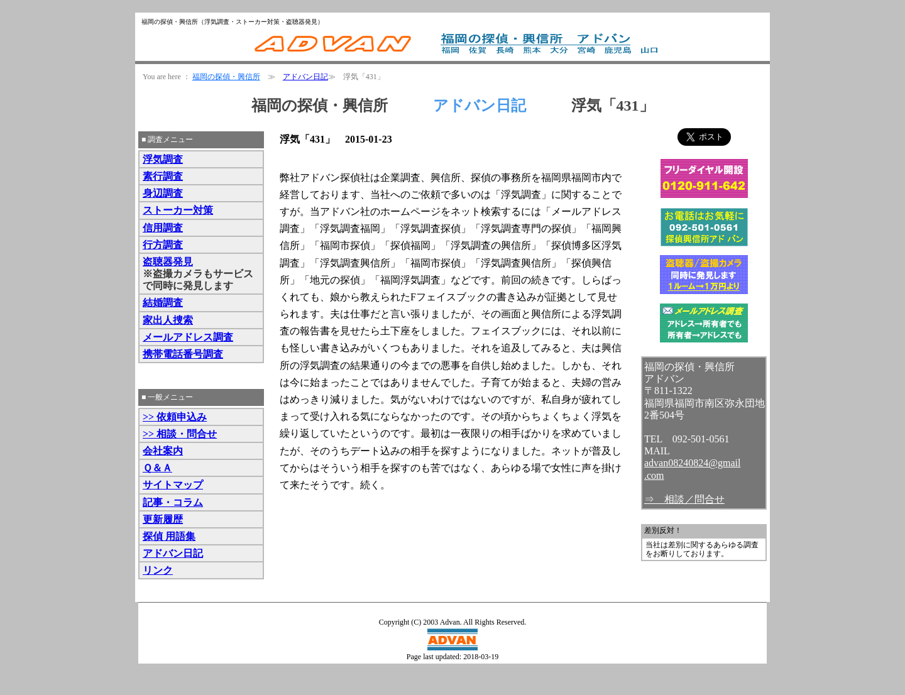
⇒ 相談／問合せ (684, 499)
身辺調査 (163, 193)
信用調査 (163, 227)
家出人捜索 (168, 320)
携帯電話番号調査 (183, 354)
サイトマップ (173, 484)
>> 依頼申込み (175, 417)
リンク (158, 570)
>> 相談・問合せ (180, 434)
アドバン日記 (305, 76)
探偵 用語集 (169, 536)
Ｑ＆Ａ (157, 467)
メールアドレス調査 (188, 337)
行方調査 (163, 244)
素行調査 (163, 176)
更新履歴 (163, 519)
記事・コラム (173, 502)
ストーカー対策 (178, 210)
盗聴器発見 (168, 261)
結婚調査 (163, 302)
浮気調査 (163, 159)
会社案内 (163, 451)
